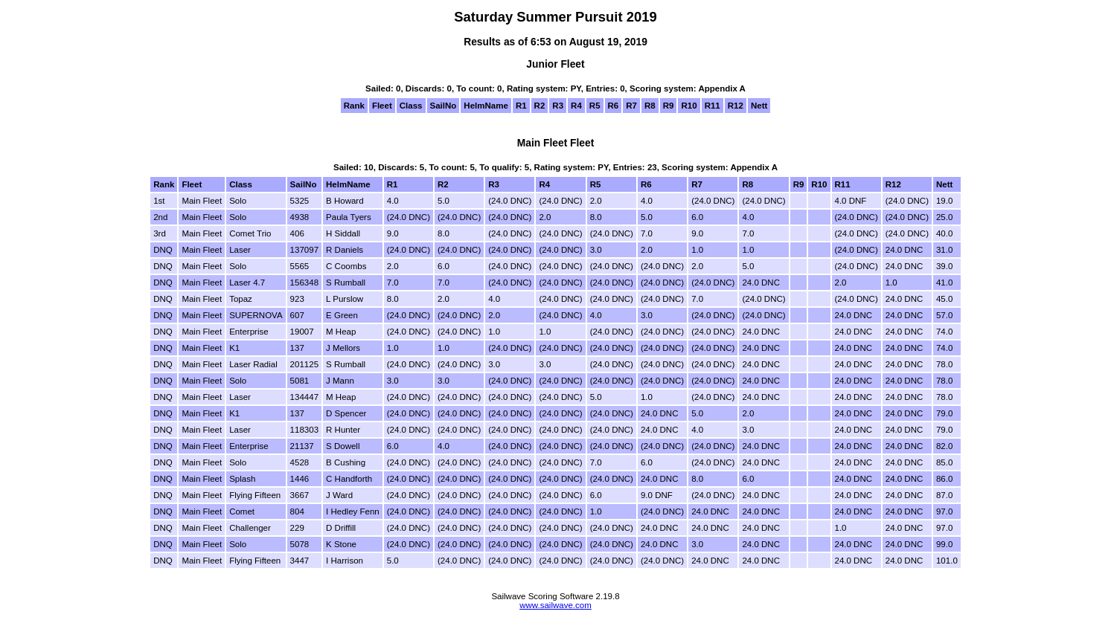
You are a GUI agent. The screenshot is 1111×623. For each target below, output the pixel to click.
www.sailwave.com (555, 605)
